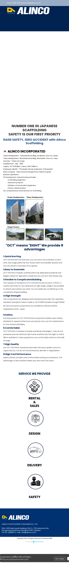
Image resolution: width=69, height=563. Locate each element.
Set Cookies (59, 559)
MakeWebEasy (39, 542)
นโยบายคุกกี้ (24, 559)
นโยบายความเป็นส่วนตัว (10, 559)
